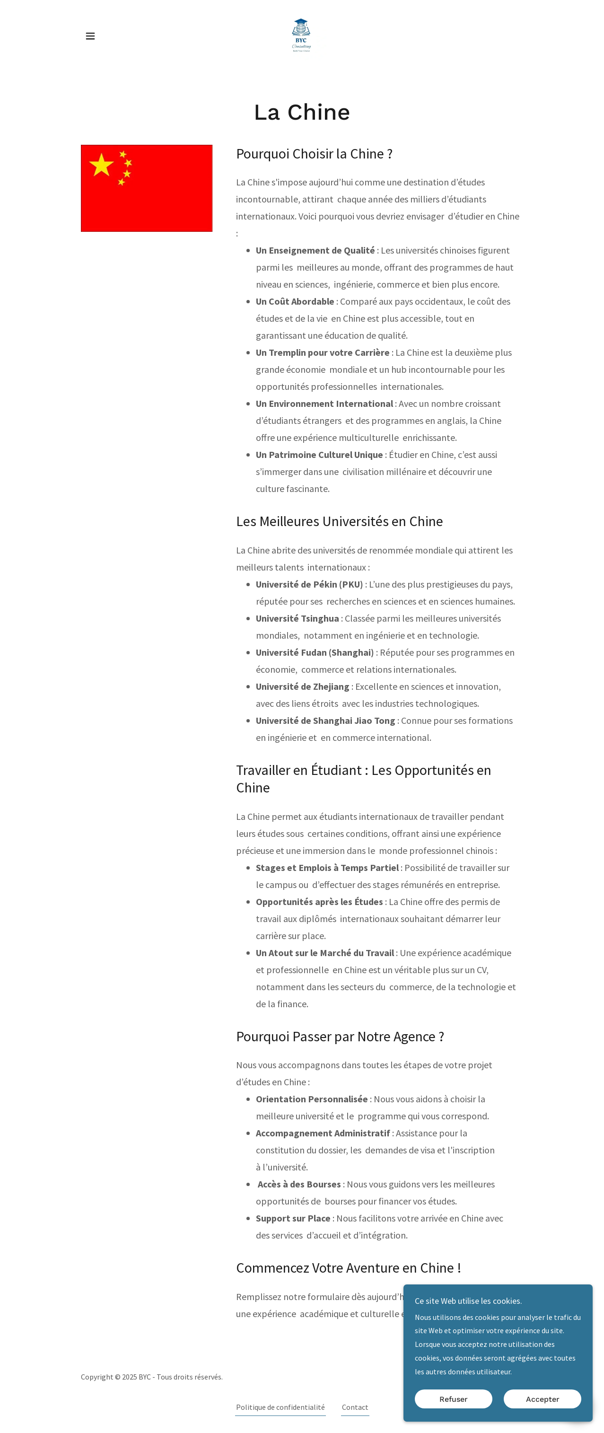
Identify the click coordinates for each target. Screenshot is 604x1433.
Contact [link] (355, 1407)
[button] (90, 35)
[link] (301, 35)
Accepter (543, 1399)
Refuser (453, 1399)
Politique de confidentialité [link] (280, 1407)
